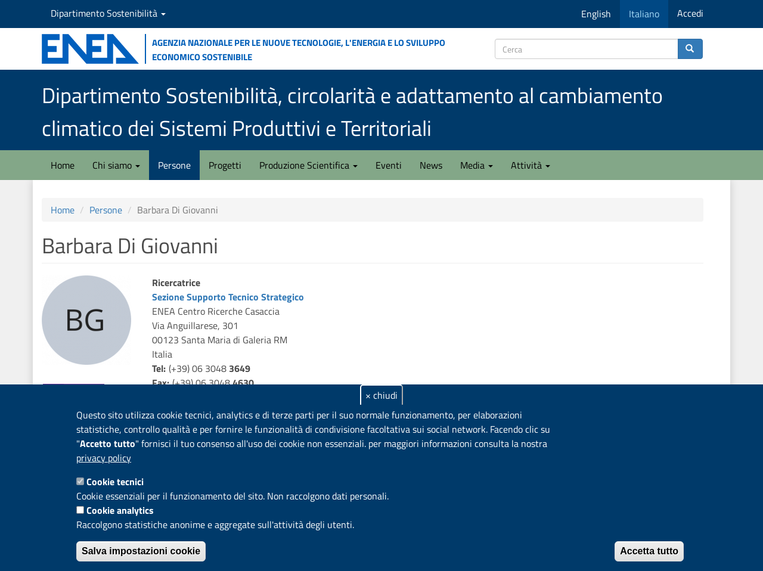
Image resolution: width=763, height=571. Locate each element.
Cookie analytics (120, 510)
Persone (174, 165)
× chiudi (381, 395)
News (431, 165)
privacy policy (103, 458)
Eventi (389, 165)
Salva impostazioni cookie (141, 551)
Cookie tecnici (115, 481)
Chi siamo (116, 165)
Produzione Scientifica (308, 165)
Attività (530, 165)
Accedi (690, 13)
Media (476, 165)
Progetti (225, 165)
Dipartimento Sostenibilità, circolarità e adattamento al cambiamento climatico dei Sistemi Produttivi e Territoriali (352, 111)
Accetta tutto (649, 551)
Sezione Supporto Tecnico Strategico (228, 297)
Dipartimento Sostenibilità (108, 13)
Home (63, 165)
